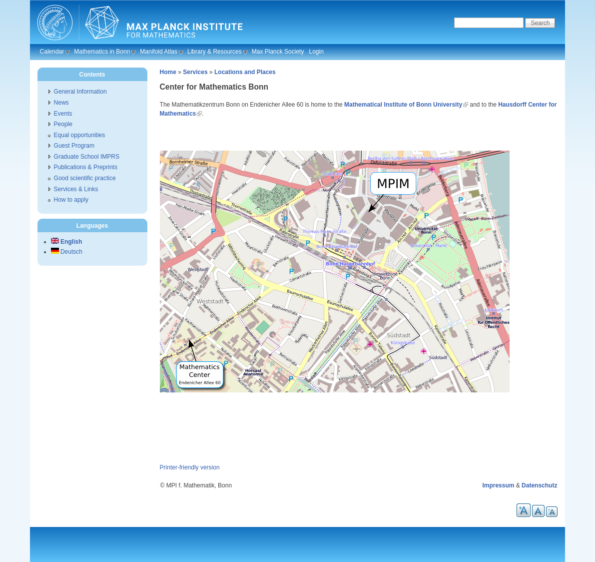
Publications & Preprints (85, 167)
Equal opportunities (79, 135)
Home (168, 72)
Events (63, 113)
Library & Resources (214, 51)
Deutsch (66, 251)
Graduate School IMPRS (86, 156)
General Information (80, 91)
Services (195, 72)
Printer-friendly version (190, 467)
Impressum (498, 485)
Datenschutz (539, 485)
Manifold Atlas (158, 51)
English (66, 241)
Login (316, 51)
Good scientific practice (85, 178)
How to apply (71, 199)
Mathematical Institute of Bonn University (403, 104)
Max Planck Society (278, 51)
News (61, 102)
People (63, 124)
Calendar (52, 51)
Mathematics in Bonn (102, 51)
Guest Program (74, 145)
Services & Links (76, 189)
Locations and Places (245, 72)
